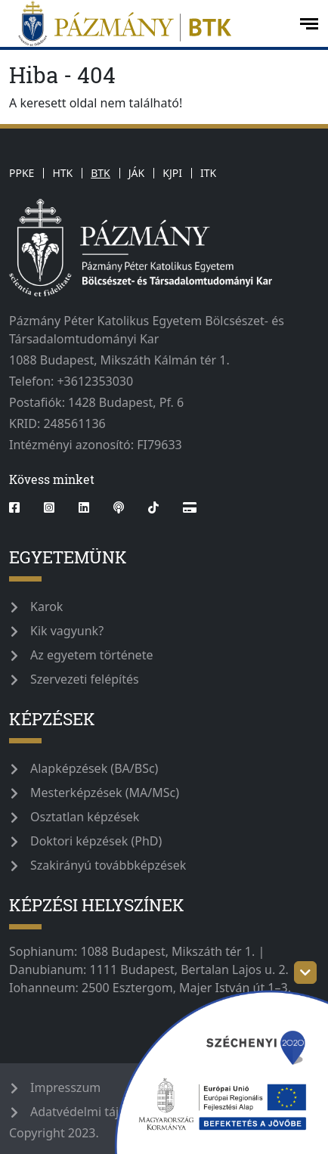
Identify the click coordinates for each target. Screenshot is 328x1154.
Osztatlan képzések (84, 816)
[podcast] (118, 507)
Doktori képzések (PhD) (96, 841)
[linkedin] (84, 507)
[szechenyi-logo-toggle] (305, 972)
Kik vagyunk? (67, 630)
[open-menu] (309, 24)
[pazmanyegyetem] (148, 23)
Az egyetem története (91, 655)
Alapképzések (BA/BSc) (94, 768)
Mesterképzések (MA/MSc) (104, 792)
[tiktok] (153, 507)
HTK (62, 173)
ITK (208, 173)
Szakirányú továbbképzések (108, 865)
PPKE (21, 173)
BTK (100, 173)
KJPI (172, 173)
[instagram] (49, 507)
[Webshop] (190, 507)
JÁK (136, 173)
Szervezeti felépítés (84, 679)
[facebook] (20, 507)
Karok (46, 606)
